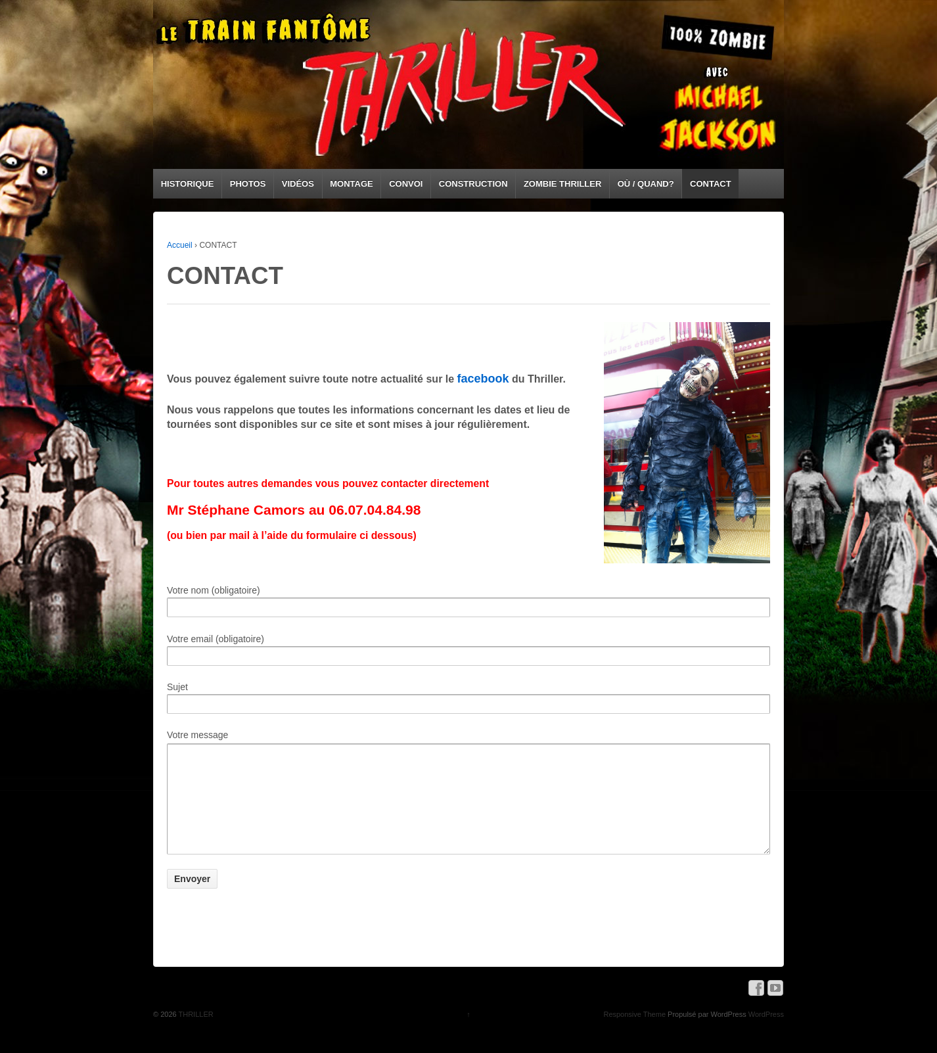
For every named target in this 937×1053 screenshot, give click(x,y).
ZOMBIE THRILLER (562, 184)
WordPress (766, 1034)
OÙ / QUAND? (646, 184)
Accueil (180, 245)
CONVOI (406, 184)
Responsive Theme (634, 1034)
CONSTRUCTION (473, 184)
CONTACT (710, 184)
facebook (483, 378)
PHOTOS (248, 184)
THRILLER (195, 1034)
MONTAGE (351, 184)
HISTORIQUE (187, 184)
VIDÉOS (298, 184)
